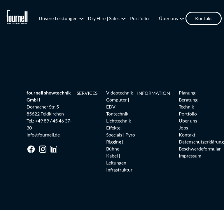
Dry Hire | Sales (104, 18)
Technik (186, 106)
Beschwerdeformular (200, 148)
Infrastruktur (119, 169)
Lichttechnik (118, 120)
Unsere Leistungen (58, 18)
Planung (187, 92)
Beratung (188, 99)
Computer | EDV (117, 103)
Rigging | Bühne (114, 145)
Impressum (190, 155)
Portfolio (139, 18)
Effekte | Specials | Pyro (120, 131)
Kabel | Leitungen (116, 159)
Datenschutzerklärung (201, 141)
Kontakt (203, 18)
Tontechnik (117, 113)
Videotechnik (119, 92)
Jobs (183, 127)
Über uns (168, 18)
